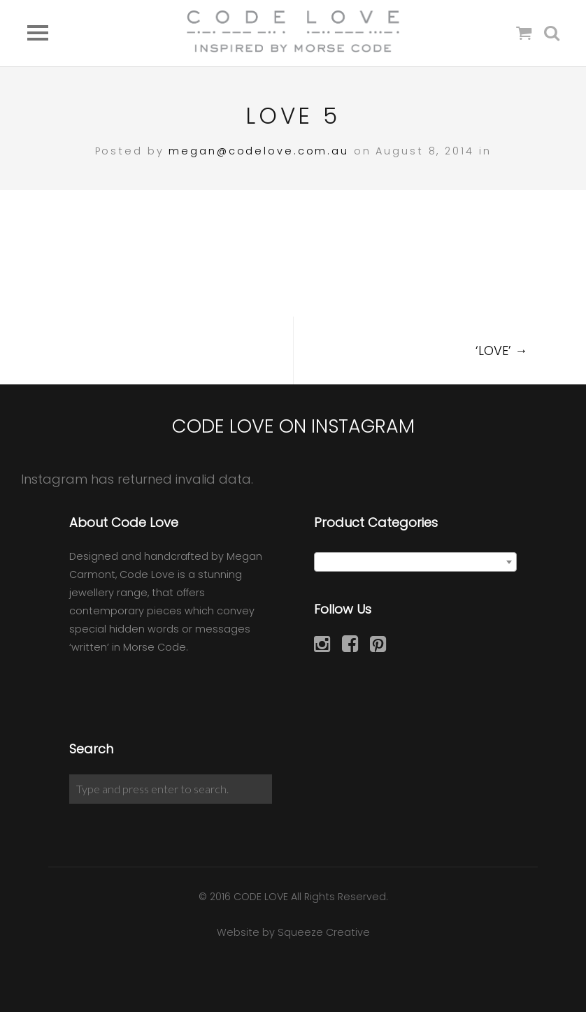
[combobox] (415, 562)
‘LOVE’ (501, 350)
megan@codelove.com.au (258, 151)
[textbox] (415, 562)
